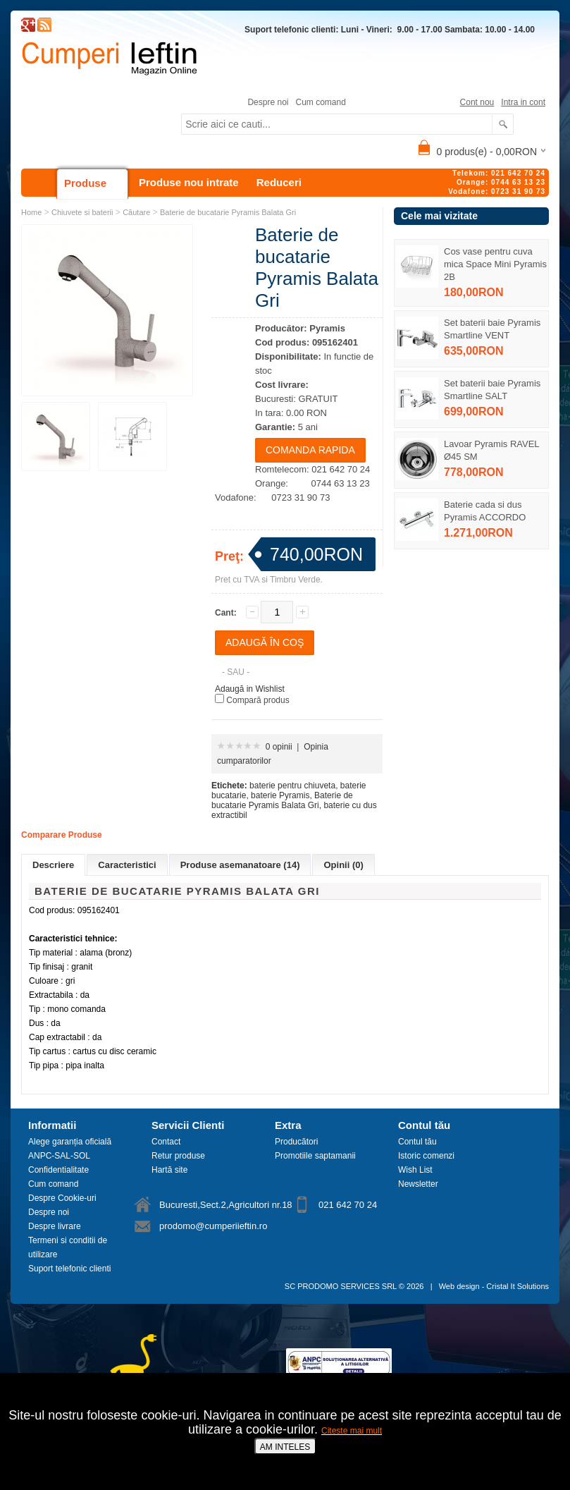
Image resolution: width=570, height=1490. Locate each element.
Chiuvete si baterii (82, 212)
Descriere (53, 865)
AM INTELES (285, 1447)
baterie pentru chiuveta (292, 785)
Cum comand (320, 102)
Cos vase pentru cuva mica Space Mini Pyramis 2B (495, 264)
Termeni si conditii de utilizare (67, 1247)
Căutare (136, 212)
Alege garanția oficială (69, 1142)
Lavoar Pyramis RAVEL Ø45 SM (491, 450)
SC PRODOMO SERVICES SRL (341, 1286)
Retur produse (178, 1156)
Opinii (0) (343, 865)
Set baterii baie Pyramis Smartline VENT (492, 329)
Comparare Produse (61, 835)
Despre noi (267, 102)
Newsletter (418, 1184)
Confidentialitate (58, 1170)
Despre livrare (54, 1226)
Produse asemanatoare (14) (240, 865)
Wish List (415, 1170)
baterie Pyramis (280, 795)
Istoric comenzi (426, 1156)
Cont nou (477, 102)
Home (31, 212)
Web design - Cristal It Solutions (494, 1286)
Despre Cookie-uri (62, 1198)
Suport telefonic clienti (69, 1269)
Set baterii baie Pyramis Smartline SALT (492, 389)
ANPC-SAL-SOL (59, 1156)
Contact (165, 1142)
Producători (296, 1142)
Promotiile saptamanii (315, 1156)
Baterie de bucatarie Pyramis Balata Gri (228, 212)
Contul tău (417, 1142)
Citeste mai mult (351, 1431)
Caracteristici (127, 865)
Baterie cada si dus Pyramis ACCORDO (485, 511)
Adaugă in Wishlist (250, 689)
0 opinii (279, 747)
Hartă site (169, 1170)
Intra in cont (523, 102)
